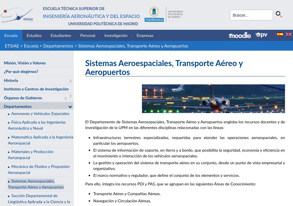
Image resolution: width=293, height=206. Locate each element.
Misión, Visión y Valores (24, 62)
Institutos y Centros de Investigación (36, 88)
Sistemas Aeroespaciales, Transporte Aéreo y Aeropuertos (133, 45)
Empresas (145, 35)
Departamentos (58, 45)
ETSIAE (12, 45)
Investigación (116, 35)
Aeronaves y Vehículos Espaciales (40, 113)
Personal (87, 35)
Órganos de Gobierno (23, 97)
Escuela (10, 35)
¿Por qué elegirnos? (21, 71)
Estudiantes (61, 35)
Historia (11, 80)
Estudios (34, 35)
